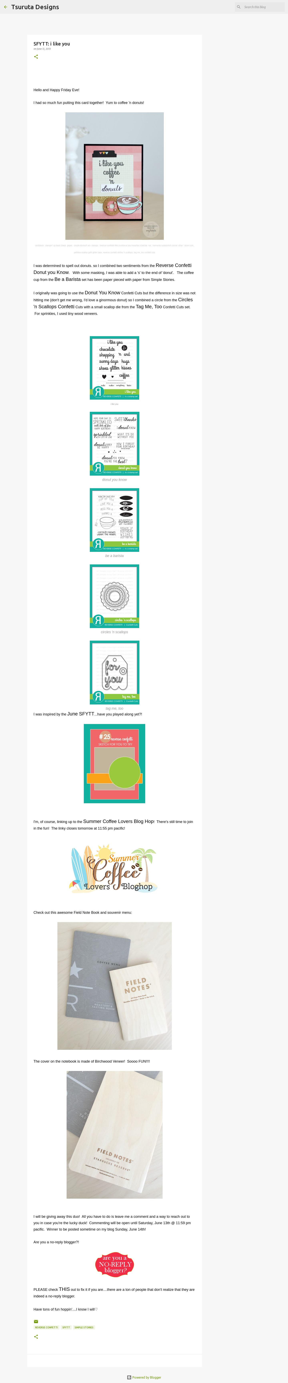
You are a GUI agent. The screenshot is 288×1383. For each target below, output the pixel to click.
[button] (36, 57)
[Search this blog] (264, 7)
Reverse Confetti (46, 1327)
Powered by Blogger (144, 1377)
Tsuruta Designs (35, 6)
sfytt (66, 1327)
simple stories (84, 1327)
